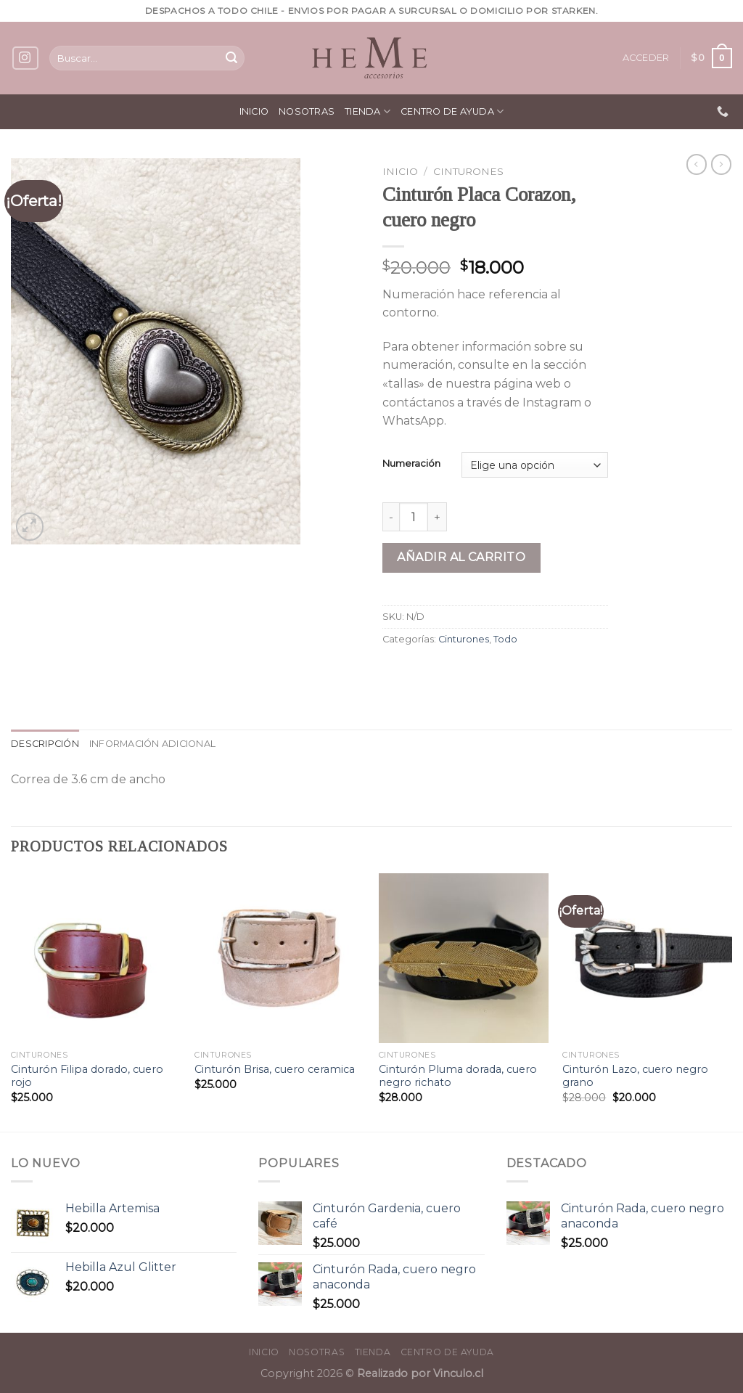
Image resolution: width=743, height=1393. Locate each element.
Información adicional (152, 743)
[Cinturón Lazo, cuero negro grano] (647, 958)
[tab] (45, 744)
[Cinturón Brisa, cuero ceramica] (279, 958)
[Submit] (231, 58)
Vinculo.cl (456, 1373)
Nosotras (306, 111)
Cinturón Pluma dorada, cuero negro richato (458, 1076)
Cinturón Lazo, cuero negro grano (635, 1076)
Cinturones (468, 171)
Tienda (367, 111)
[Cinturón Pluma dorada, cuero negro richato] (464, 958)
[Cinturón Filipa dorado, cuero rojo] (96, 958)
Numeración (411, 464)
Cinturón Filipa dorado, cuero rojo (87, 1076)
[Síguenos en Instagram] (25, 58)
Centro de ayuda (452, 111)
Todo (505, 639)
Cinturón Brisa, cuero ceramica (274, 1069)
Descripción (45, 743)
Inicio (254, 111)
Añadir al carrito (461, 557)
